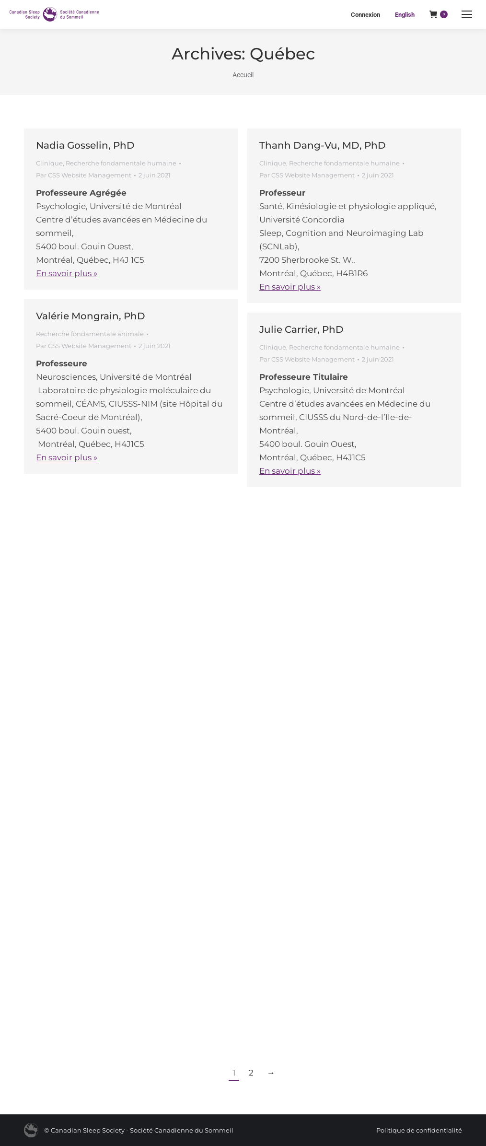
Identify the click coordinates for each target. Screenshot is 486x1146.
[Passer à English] (404, 15)
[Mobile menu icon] (466, 14)
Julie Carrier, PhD (301, 329)
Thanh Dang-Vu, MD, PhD (322, 145)
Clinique (49, 163)
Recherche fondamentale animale (90, 334)
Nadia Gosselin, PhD (85, 145)
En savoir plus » (66, 273)
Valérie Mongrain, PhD (90, 316)
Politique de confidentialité (419, 1130)
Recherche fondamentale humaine (121, 163)
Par (83, 175)
